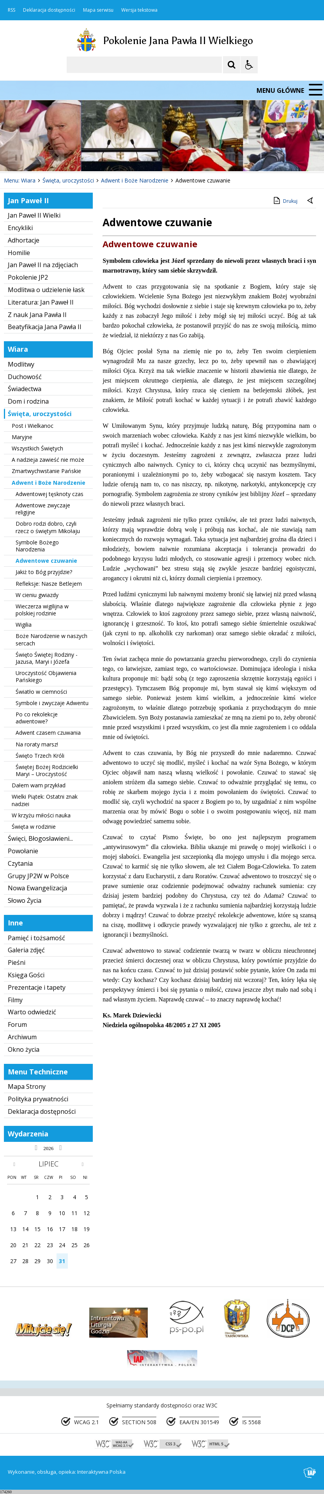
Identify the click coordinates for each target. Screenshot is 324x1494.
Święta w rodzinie (34, 826)
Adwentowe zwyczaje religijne (43, 509)
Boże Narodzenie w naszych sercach (51, 639)
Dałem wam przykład (39, 785)
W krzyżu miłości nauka (41, 815)
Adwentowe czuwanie (46, 560)
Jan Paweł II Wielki (34, 215)
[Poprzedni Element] (37, 157)
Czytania (20, 863)
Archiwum (22, 1037)
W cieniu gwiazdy (37, 595)
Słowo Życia (24, 900)
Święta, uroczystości (40, 413)
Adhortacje (23, 240)
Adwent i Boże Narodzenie (48, 482)
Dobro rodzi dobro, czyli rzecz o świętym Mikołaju (48, 527)
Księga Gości (26, 975)
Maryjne (22, 437)
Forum (17, 1024)
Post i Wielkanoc (32, 425)
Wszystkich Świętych (37, 448)
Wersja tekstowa (139, 10)
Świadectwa (24, 389)
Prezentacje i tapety (37, 987)
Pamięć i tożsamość (36, 938)
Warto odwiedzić (32, 1012)
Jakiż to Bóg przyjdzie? (44, 572)
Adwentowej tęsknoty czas (49, 494)
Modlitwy (21, 364)
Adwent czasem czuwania (48, 732)
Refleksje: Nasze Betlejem (49, 583)
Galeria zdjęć (26, 950)
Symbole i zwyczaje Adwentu (52, 703)
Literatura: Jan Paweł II (41, 302)
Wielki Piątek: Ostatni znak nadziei (45, 800)
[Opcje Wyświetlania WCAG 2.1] (249, 64)
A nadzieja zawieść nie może (48, 459)
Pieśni (16, 962)
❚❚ (16, 157)
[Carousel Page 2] (83, 157)
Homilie (19, 252)
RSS (11, 10)
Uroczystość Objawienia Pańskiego (46, 676)
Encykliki (20, 227)
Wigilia (24, 624)
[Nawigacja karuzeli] (46, 157)
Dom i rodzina (28, 401)
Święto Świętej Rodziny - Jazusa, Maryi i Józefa (47, 658)
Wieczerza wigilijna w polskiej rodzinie (42, 610)
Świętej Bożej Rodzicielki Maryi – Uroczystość (47, 770)
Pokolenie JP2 (28, 277)
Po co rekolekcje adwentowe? (37, 718)
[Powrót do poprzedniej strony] (310, 201)
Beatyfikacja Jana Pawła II (44, 327)
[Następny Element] (56, 157)
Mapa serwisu (98, 10)
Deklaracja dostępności (49, 10)
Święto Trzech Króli (40, 755)
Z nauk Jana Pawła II (37, 314)
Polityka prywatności (38, 1099)
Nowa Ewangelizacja (37, 888)
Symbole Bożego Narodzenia (37, 546)
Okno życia (23, 1049)
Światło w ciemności (41, 691)
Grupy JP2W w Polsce (38, 876)
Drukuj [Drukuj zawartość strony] (284, 200)
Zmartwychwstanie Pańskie (46, 471)
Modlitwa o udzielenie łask (46, 289)
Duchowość (25, 376)
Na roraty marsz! (37, 744)
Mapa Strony (27, 1086)
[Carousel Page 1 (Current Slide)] (76, 157)
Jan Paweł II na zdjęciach (43, 265)
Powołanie (23, 851)
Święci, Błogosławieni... (40, 838)
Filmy (15, 1000)
